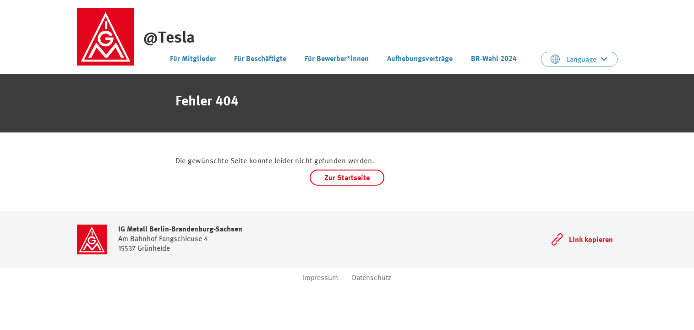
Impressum (320, 277)
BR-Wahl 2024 (494, 58)
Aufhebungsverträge (420, 58)
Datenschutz (371, 277)
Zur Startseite (347, 177)
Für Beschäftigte (260, 58)
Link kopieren (591, 239)
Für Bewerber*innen (337, 58)
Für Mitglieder (193, 58)
